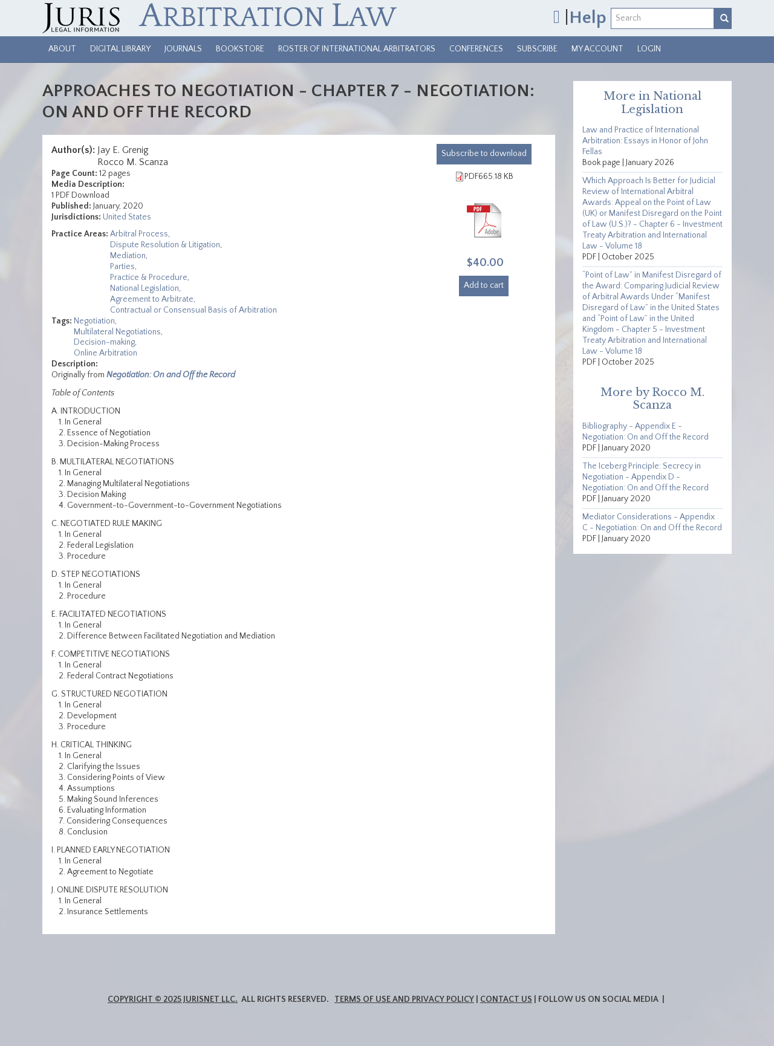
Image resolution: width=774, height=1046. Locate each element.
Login (649, 49)
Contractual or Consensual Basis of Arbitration (193, 310)
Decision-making (104, 342)
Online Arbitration (105, 353)
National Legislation (144, 288)
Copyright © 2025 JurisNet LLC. (173, 999)
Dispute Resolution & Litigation (165, 245)
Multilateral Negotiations (117, 332)
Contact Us (506, 999)
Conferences (476, 49)
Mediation (128, 256)
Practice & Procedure (148, 277)
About (62, 49)
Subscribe (537, 49)
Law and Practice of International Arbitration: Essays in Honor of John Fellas (645, 141)
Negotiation (94, 321)
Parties (122, 266)
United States (127, 217)
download (484, 153)
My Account (597, 49)
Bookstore (240, 49)
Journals (183, 49)
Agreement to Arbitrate (152, 299)
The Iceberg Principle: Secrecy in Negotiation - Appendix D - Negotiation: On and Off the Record (645, 477)
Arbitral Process (139, 234)
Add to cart (484, 285)
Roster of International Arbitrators (356, 49)
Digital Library (120, 49)
